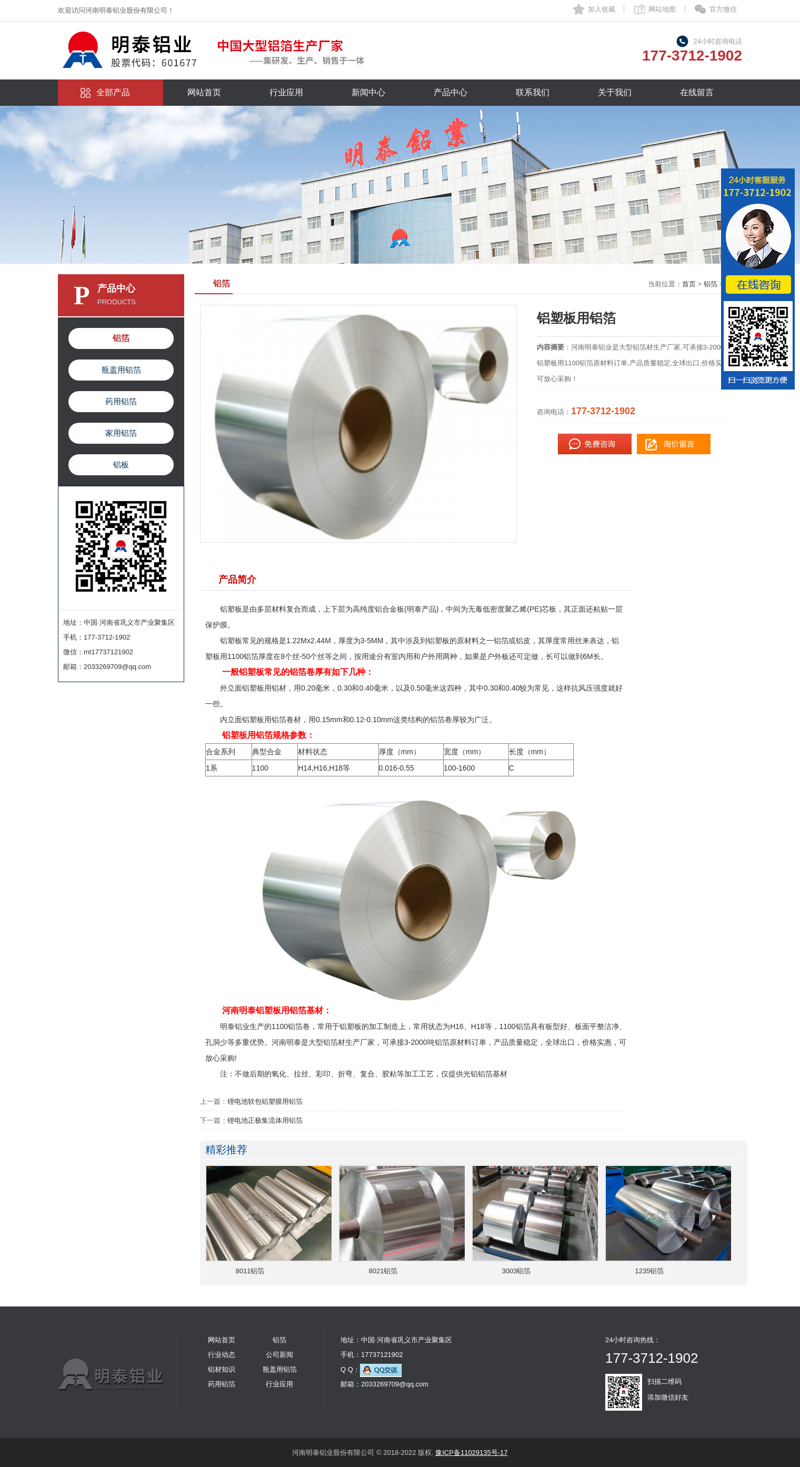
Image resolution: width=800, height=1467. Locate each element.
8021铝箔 (383, 1271)
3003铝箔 (516, 1271)
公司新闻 (279, 1355)
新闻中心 (368, 92)
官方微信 (723, 9)
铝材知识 (221, 1369)
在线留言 (697, 92)
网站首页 (204, 92)
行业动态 (221, 1355)
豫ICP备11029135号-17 (471, 1452)
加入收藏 (601, 9)
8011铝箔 (250, 1271)
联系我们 (532, 92)
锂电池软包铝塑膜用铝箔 (265, 1101)
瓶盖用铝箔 (121, 369)
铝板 (121, 464)
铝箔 (121, 338)
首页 (689, 284)
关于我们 (615, 92)
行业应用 (286, 92)
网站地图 (662, 9)
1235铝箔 (649, 1271)
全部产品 (113, 92)
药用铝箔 (121, 401)
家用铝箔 (121, 432)
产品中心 (450, 92)
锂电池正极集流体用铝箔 (265, 1120)
